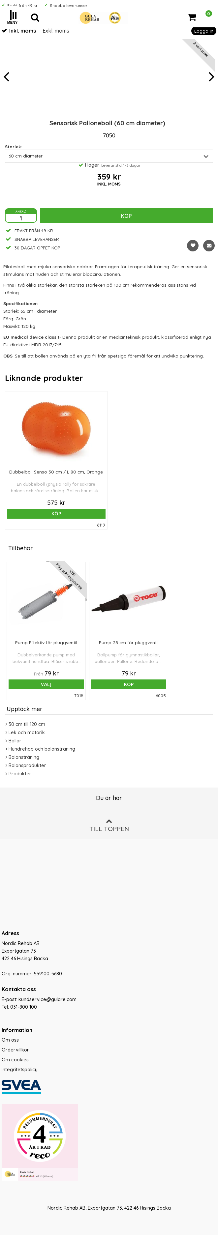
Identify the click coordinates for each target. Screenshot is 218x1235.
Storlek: (13, 146)
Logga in (203, 31)
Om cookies (15, 1060)
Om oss (10, 1040)
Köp (126, 215)
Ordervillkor (15, 1050)
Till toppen (109, 825)
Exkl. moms (56, 30)
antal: (21, 211)
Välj (46, 684)
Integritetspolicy (20, 1070)
